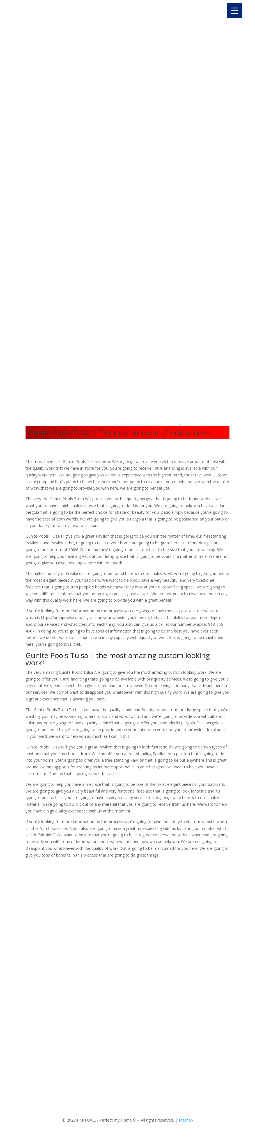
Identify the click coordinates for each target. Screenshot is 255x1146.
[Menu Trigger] (234, 10)
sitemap (185, 1120)
